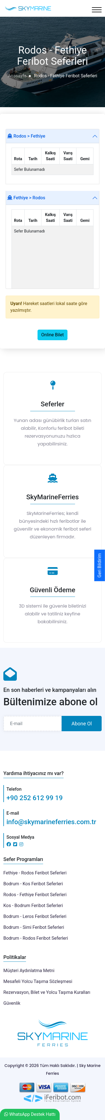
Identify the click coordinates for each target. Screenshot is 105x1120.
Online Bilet (52, 334)
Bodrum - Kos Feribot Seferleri (33, 883)
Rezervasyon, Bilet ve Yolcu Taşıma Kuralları (46, 992)
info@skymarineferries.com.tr (51, 822)
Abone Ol (81, 723)
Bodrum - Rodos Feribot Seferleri (35, 938)
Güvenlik (11, 1003)
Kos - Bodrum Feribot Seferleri (33, 905)
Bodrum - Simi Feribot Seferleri (33, 927)
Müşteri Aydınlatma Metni (28, 970)
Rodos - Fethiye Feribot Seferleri (35, 894)
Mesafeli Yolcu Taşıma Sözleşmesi (37, 981)
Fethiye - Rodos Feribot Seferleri (35, 873)
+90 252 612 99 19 (34, 798)
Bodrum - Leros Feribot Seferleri (34, 916)
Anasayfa (17, 75)
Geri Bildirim (99, 565)
